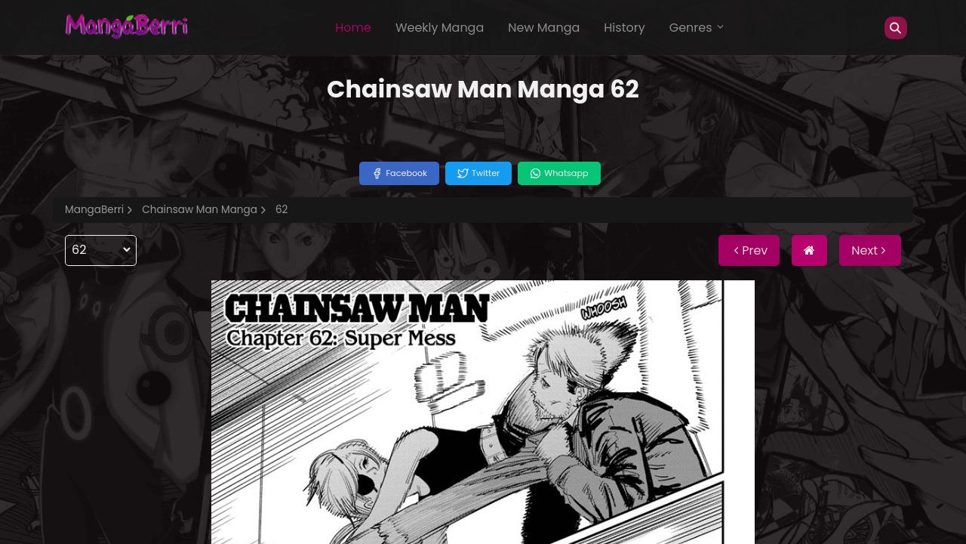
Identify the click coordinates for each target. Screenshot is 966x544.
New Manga (544, 27)
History (624, 27)
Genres (697, 27)
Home (353, 27)
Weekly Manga (439, 27)
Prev (749, 250)
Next (870, 250)
